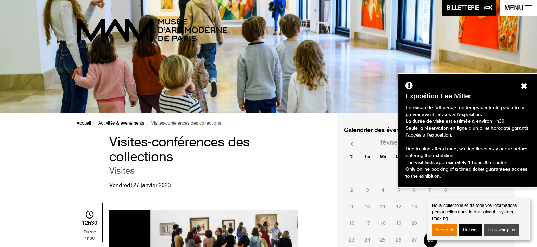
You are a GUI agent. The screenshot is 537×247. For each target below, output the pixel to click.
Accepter (444, 230)
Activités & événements (121, 123)
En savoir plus (501, 230)
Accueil (84, 123)
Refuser (470, 230)
